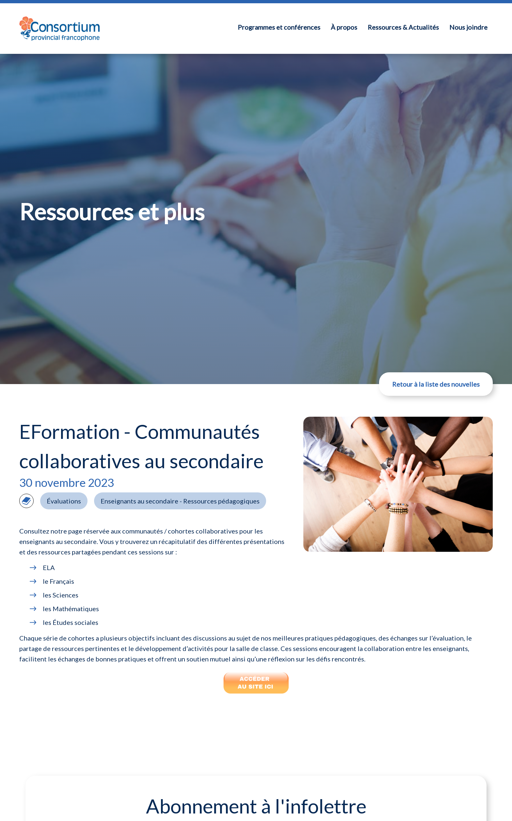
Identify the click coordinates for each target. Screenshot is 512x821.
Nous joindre (468, 27)
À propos (344, 27)
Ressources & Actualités (403, 27)
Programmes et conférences (279, 27)
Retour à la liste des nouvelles (436, 384)
